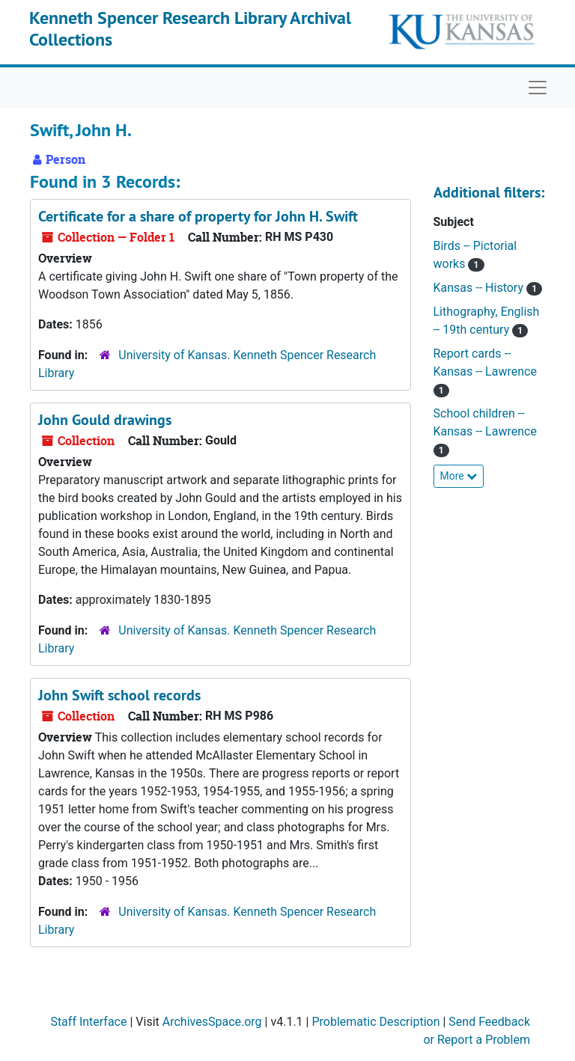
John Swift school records (119, 695)
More (459, 476)
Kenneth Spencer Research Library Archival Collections (190, 28)
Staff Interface (88, 1022)
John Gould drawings (104, 419)
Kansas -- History (479, 288)
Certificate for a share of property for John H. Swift (198, 216)
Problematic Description (375, 1022)
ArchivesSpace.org (212, 1022)
